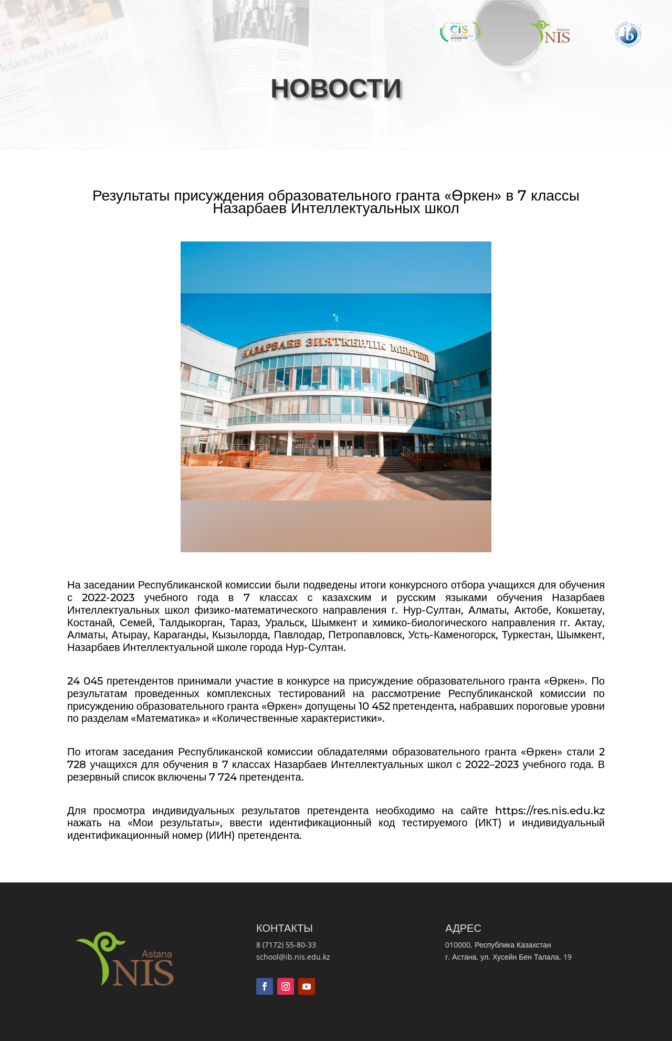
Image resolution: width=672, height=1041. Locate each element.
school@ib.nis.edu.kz (293, 957)
